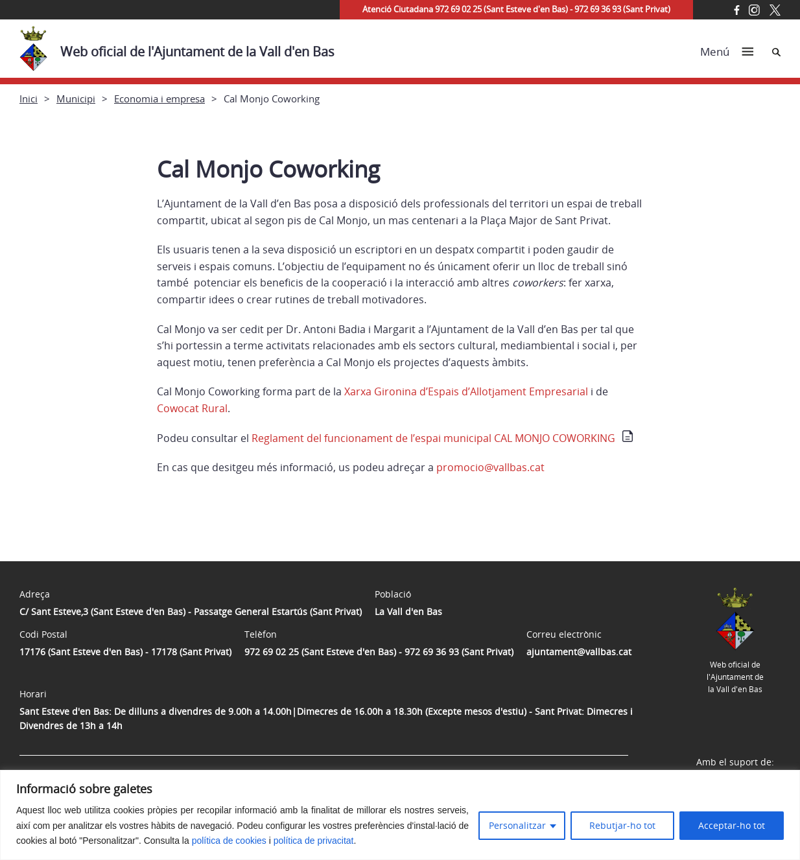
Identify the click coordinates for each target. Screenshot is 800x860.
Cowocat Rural (192, 408)
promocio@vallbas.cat (490, 467)
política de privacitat (314, 840)
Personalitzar (517, 825)
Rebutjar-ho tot (622, 825)
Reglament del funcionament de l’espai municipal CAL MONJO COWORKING (433, 438)
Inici (28, 98)
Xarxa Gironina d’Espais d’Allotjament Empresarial (466, 391)
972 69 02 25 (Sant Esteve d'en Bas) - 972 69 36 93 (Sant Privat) (378, 651)
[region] (400, 815)
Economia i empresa (159, 98)
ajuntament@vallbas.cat (578, 651)
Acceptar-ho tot (731, 825)
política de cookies (229, 840)
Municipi (75, 98)
